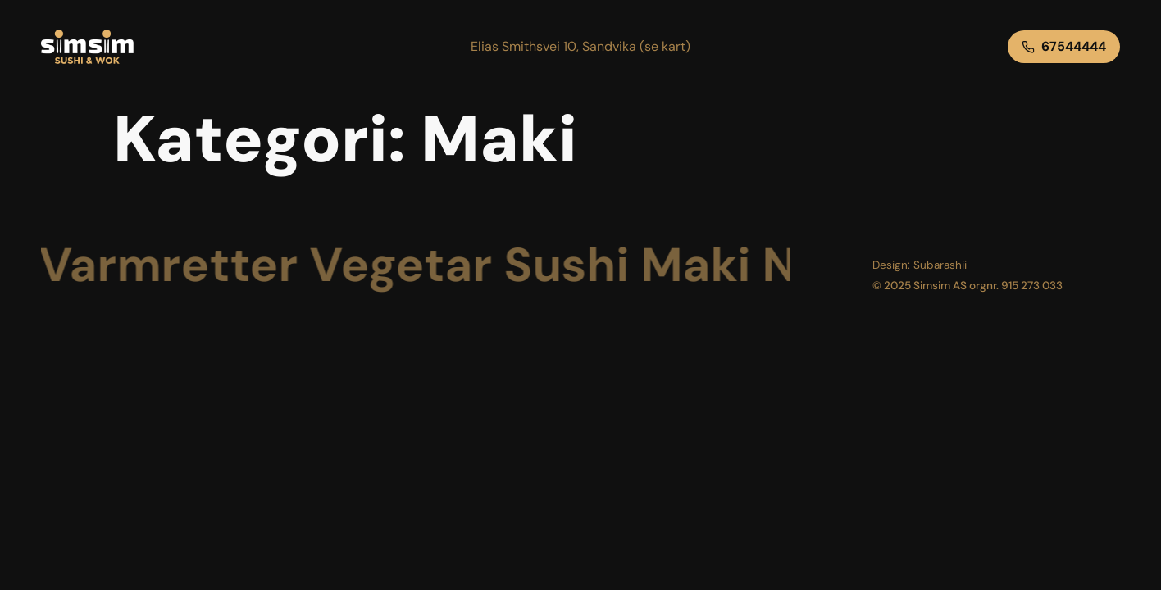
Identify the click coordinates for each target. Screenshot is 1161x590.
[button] (580, 47)
